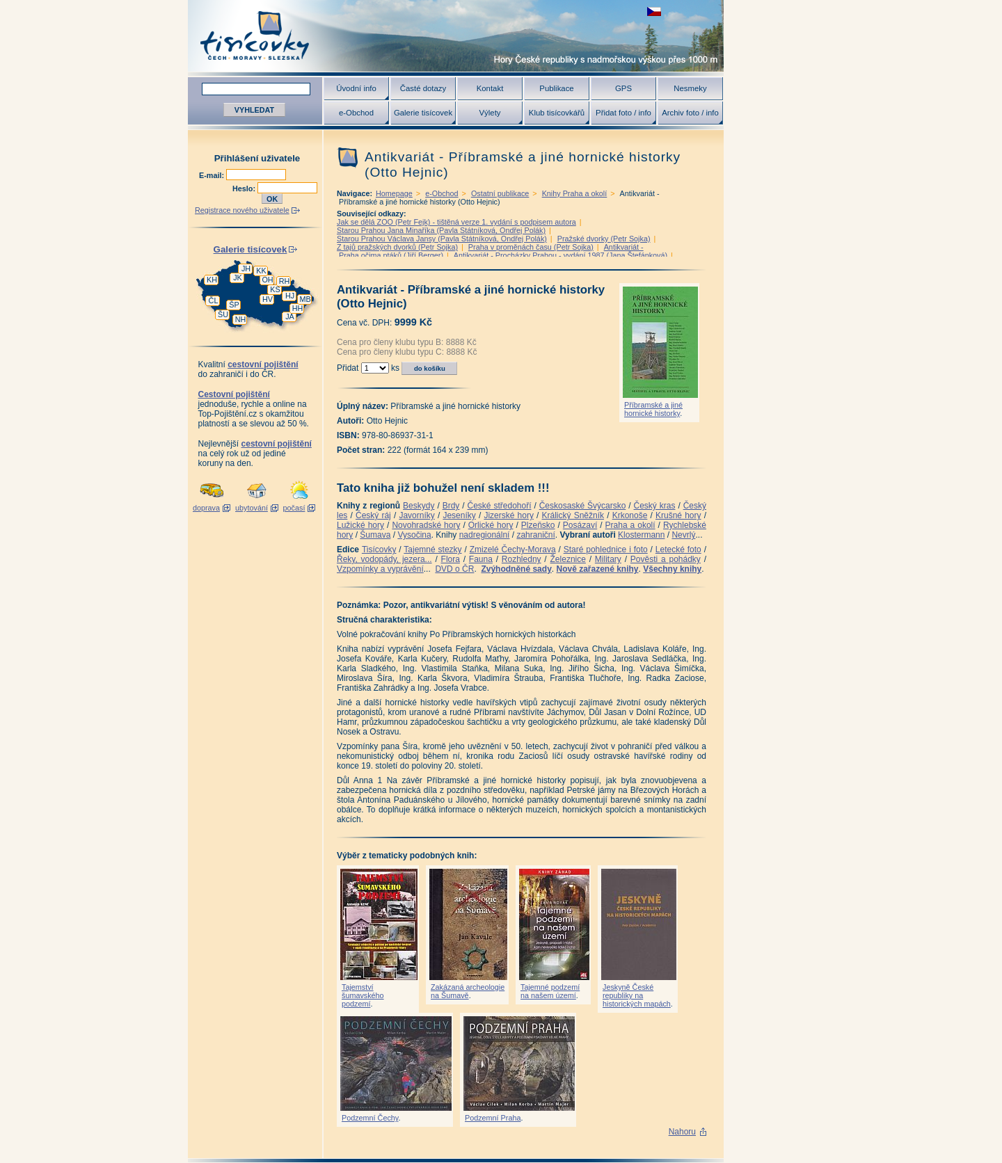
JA (289, 316)
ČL (213, 300)
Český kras (655, 506)
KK (261, 270)
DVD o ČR (454, 569)
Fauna (481, 559)
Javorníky (416, 515)
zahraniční (535, 535)
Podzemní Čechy (370, 1118)
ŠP (234, 304)
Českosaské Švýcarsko (582, 506)
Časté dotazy (423, 88)
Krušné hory (678, 515)
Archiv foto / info (690, 113)
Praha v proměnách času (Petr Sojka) (531, 247)
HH (297, 308)
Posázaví (580, 525)
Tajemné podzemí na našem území (550, 991)
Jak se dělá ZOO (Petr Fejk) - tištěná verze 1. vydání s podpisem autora (456, 222)
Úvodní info (356, 88)
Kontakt (490, 88)
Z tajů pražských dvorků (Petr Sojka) (397, 247)
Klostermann (641, 535)
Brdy (451, 506)
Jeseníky (459, 515)
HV (267, 299)
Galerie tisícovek (423, 113)
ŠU (223, 314)
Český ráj (373, 515)
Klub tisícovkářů (556, 113)
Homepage (394, 193)
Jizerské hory (509, 515)
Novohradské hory (426, 525)
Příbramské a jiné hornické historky (653, 409)
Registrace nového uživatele (242, 210)
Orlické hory (491, 525)
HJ (289, 295)
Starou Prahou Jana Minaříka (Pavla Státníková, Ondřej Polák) (441, 230)
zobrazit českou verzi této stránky (654, 11)
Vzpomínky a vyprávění (380, 569)
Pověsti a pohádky (665, 559)
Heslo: (244, 188)
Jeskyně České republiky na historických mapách (637, 995)
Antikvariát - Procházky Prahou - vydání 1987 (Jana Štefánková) (560, 255)
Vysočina (414, 535)
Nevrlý (683, 535)
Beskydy (418, 506)
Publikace (556, 88)
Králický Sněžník (573, 515)
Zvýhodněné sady (516, 569)
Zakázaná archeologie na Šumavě (467, 991)
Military (608, 559)
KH (212, 279)
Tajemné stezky (432, 549)
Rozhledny (521, 559)
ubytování (251, 508)
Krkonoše (630, 515)
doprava (206, 508)
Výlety (489, 113)
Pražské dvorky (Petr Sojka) (604, 238)
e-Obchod (356, 113)
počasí (294, 508)
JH (245, 268)
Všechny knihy (672, 569)
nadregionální (484, 535)
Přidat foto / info (623, 113)
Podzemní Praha (492, 1118)
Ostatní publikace (500, 193)
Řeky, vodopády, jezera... (384, 559)
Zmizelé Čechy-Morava (513, 549)
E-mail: (212, 175)
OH (267, 279)
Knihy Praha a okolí (574, 193)
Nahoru (682, 1132)
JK (237, 277)
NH (240, 319)
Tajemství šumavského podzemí (363, 995)
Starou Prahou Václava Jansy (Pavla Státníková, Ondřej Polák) (442, 238)
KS (275, 289)
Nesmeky (690, 88)
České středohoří (500, 506)
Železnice (568, 559)
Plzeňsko (538, 525)
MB (304, 299)
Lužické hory (360, 525)
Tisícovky (379, 549)
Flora (450, 559)
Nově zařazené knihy (597, 569)
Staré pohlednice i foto (606, 549)
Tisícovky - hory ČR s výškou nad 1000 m (456, 36)
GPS (623, 88)
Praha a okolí (630, 525)
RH (284, 281)
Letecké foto (678, 549)
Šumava (375, 535)
